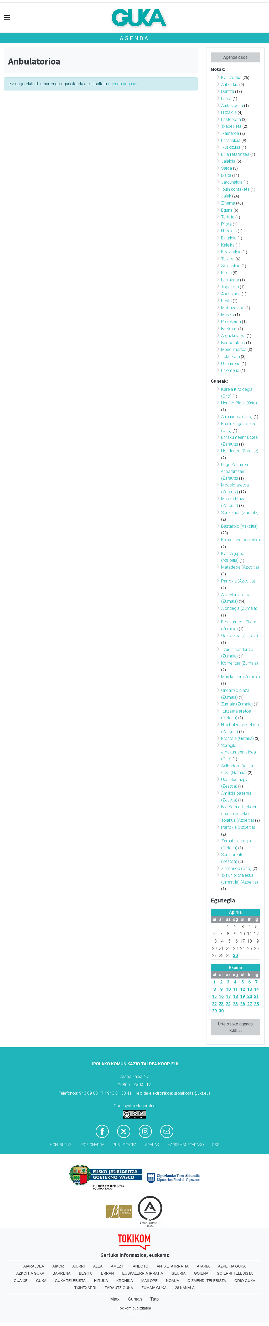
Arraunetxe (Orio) (236, 416)
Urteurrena (230, 363)
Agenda (134, 38)
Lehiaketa (230, 279)
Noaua (172, 1281)
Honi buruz (60, 1145)
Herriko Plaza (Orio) (239, 402)
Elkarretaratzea (235, 154)
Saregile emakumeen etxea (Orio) (238, 752)
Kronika (124, 1281)
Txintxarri (85, 1288)
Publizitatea (125, 1145)
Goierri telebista (235, 1273)
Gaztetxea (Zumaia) (239, 635)
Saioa (226, 168)
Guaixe (21, 1281)
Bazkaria (229, 328)
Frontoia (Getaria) (237, 738)
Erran (107, 1273)
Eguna (226, 210)
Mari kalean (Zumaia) (240, 676)
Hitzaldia (229, 112)
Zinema (228, 203)
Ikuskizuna (230, 147)
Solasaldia (230, 265)
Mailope (149, 1281)
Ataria (203, 1266)
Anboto (140, 1266)
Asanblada (231, 293)
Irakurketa (230, 356)
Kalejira (228, 245)
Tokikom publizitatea (134, 1308)
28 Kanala (185, 1288)
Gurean (135, 1299)
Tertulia (227, 217)
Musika (227, 314)
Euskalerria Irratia (142, 1273)
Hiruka (101, 1281)
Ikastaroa (230, 133)
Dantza (227, 91)
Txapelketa (231, 126)
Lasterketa (231, 119)
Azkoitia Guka (30, 1273)
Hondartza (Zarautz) (239, 450)
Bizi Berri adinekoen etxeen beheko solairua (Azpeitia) (239, 813)
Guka (41, 1281)
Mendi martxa (233, 349)
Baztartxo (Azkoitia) (239, 526)
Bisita (226, 175)
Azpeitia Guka (232, 1266)
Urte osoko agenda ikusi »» (235, 1027)
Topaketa (230, 286)
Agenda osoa (235, 57)
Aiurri (78, 1266)
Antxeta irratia (173, 1266)
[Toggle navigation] (7, 17)
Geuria (179, 1273)
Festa (226, 300)
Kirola (226, 272)
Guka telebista (70, 1281)
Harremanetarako (186, 1145)
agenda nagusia (122, 83)
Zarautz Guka (119, 1288)
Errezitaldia (231, 251)
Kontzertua (231, 77)
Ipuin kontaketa (235, 189)
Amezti (117, 1266)
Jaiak (226, 196)
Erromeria (230, 370)
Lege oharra (92, 1145)
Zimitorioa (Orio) (236, 868)
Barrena (62, 1273)
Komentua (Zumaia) (239, 663)
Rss (215, 1145)
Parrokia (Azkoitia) (238, 581)
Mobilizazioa (232, 307)
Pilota (226, 224)
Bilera (226, 98)
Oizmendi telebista (207, 1281)
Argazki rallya (233, 335)
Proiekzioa (231, 321)
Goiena (201, 1273)
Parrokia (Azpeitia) (238, 827)
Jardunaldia (231, 182)
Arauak (152, 1145)
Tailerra (228, 258)
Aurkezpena (232, 105)
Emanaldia (230, 140)
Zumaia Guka (154, 1288)
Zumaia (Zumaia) (237, 704)
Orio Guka (244, 1281)
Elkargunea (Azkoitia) (240, 539)
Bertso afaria (233, 342)
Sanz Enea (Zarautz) (239, 512)
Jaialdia (228, 161)
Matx (115, 1299)
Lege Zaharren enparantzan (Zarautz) (234, 471)
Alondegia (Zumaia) (239, 608)
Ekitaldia (228, 238)
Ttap (154, 1299)
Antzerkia (229, 84)
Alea (98, 1266)
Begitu (85, 1273)
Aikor (58, 1266)
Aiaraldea (33, 1266)
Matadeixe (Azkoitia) (240, 567)
